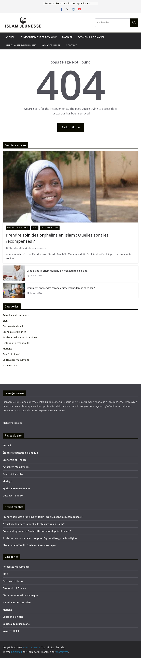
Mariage (67, 37)
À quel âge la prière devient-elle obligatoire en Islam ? (57, 270)
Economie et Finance (91, 37)
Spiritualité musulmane (20, 45)
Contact (71, 45)
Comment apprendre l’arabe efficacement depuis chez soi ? (61, 288)
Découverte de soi (49, 228)
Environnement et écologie (38, 37)
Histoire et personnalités (17, 343)
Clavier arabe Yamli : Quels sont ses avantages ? (30, 545)
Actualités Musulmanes (17, 228)
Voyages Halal (51, 45)
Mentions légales (12, 422)
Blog (35, 228)
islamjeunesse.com (37, 248)
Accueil (10, 37)
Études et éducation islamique (20, 337)
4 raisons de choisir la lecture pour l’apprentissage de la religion (40, 538)
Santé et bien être (13, 354)
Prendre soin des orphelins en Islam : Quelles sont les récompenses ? (57, 238)
